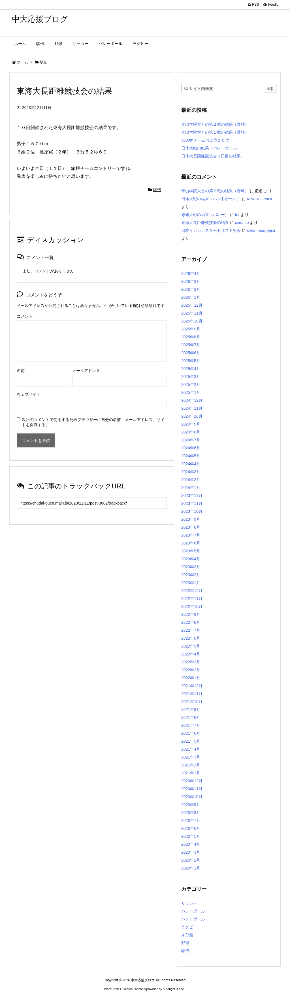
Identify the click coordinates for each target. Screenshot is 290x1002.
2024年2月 (190, 479)
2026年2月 (190, 289)
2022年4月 (190, 654)
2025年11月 (191, 313)
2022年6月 (190, 638)
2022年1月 (190, 678)
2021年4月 (190, 749)
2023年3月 (190, 567)
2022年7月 (190, 630)
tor (237, 214)
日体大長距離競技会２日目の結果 (211, 156)
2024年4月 (190, 464)
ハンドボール (193, 919)
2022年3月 (190, 662)
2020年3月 (190, 852)
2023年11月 (191, 503)
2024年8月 (190, 432)
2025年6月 (190, 353)
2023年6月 (190, 543)
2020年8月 (190, 812)
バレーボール (193, 911)
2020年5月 (190, 836)
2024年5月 (190, 456)
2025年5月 (190, 360)
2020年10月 (191, 796)
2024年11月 (191, 408)
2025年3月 (190, 376)
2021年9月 (190, 709)
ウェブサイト (28, 394)
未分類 (187, 935)
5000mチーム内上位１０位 (205, 140)
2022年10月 (191, 606)
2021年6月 (190, 733)
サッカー (189, 903)
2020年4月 (190, 844)
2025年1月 (190, 392)
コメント (25, 316)
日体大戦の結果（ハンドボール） (211, 198)
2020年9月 (190, 804)
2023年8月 (190, 527)
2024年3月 (190, 471)
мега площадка (261, 230)
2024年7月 (190, 440)
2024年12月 (191, 400)
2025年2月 (190, 384)
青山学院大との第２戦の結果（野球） (215, 124)
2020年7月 (190, 820)
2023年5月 (190, 551)
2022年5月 (190, 646)
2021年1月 (190, 773)
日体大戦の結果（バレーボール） (211, 148)
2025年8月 (190, 337)
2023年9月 (190, 519)
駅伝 (43, 62)
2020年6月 (190, 828)
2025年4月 (190, 368)
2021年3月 (190, 757)
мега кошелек (259, 198)
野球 (185, 943)
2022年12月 (191, 590)
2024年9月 (190, 424)
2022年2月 (190, 670)
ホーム (22, 62)
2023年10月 (191, 511)
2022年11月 (191, 598)
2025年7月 (190, 345)
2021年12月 (191, 685)
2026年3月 (190, 281)
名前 (21, 370)
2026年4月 (190, 273)
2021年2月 (190, 765)
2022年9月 (190, 614)
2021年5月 (190, 741)
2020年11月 (191, 789)
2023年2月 (190, 574)
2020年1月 (190, 868)
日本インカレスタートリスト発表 (211, 230)
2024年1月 (190, 487)
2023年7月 (190, 535)
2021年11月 (191, 693)
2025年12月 (191, 305)
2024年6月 (190, 448)
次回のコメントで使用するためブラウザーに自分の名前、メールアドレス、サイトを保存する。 (93, 422)
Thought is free (174, 989)
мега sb (242, 222)
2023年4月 (190, 559)
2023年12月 (191, 495)
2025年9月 (190, 329)
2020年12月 (191, 781)
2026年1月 (190, 297)
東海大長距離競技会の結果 (205, 222)
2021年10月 (191, 701)
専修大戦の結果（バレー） (205, 214)
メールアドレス (86, 370)
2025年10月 (191, 321)
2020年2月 (190, 860)
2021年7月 (190, 725)
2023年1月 (190, 582)
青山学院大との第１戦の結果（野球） (215, 132)
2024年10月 (191, 416)
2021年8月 (190, 717)
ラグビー (189, 927)
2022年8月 (190, 622)
